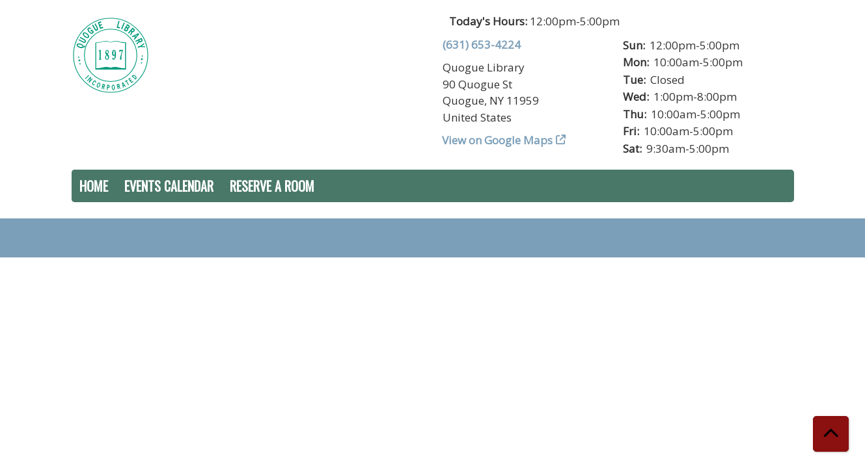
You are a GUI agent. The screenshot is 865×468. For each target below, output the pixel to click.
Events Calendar (168, 186)
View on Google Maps (498, 140)
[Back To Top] (831, 434)
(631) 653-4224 (482, 44)
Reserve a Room (272, 186)
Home (93, 186)
